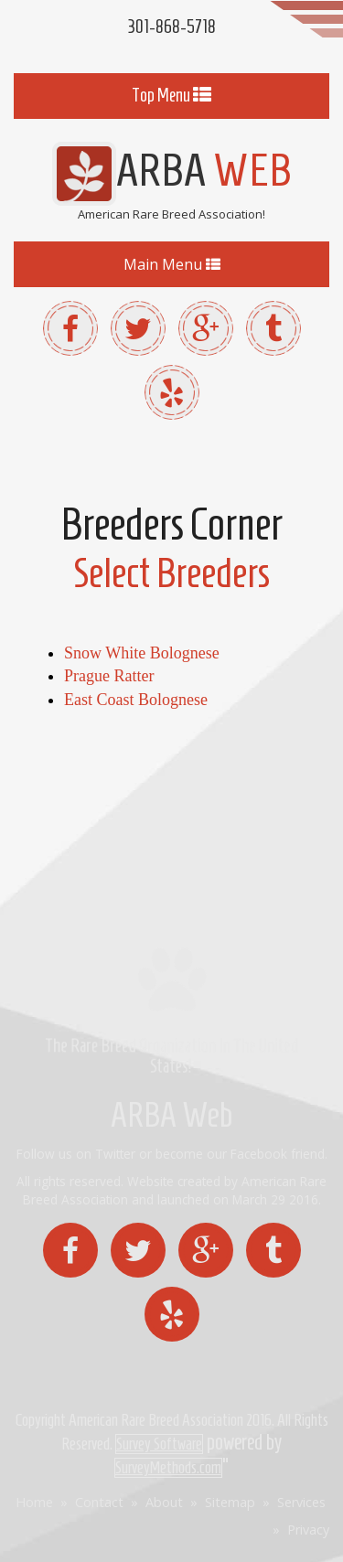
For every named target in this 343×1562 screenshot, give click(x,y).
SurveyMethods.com (168, 1468)
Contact (99, 1502)
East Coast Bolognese (136, 699)
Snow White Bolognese (142, 653)
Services (301, 1502)
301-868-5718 (171, 26)
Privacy (308, 1529)
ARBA (172, 169)
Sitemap (230, 1502)
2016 (259, 1420)
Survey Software (159, 1444)
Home (34, 1502)
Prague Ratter (109, 676)
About (164, 1502)
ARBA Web (171, 1115)
